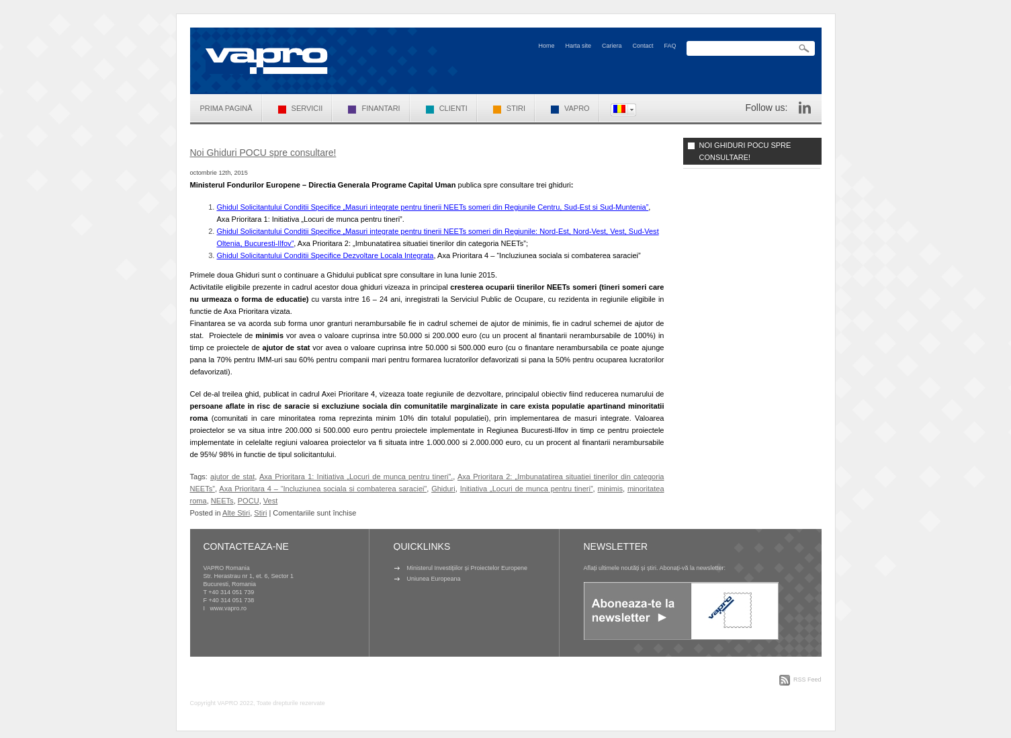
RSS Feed (807, 679)
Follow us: (766, 107)
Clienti (447, 108)
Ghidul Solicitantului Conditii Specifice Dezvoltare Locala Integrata (325, 255)
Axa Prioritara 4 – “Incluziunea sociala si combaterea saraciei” (323, 489)
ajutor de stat (232, 477)
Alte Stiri (236, 513)
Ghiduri (443, 489)
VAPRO (570, 108)
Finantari (374, 108)
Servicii (300, 108)
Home (546, 45)
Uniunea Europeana (434, 578)
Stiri (509, 108)
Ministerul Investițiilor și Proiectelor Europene (467, 568)
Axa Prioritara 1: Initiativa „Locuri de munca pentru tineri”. (356, 477)
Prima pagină (226, 108)
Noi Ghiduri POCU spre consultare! (263, 152)
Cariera (612, 45)
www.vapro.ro (228, 608)
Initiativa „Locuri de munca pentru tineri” (526, 489)
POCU (248, 501)
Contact (642, 45)
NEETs (222, 501)
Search (804, 48)
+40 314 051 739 (231, 592)
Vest (270, 501)
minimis (610, 489)
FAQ (670, 45)
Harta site (578, 45)
